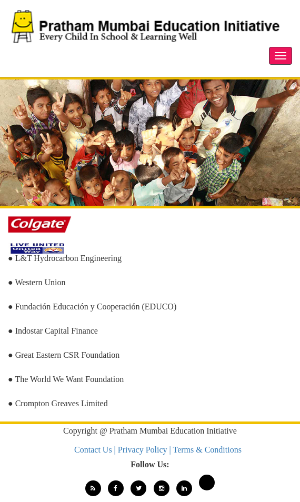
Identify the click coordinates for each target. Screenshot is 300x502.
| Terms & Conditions (205, 449)
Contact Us (94, 449)
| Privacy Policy (141, 449)
